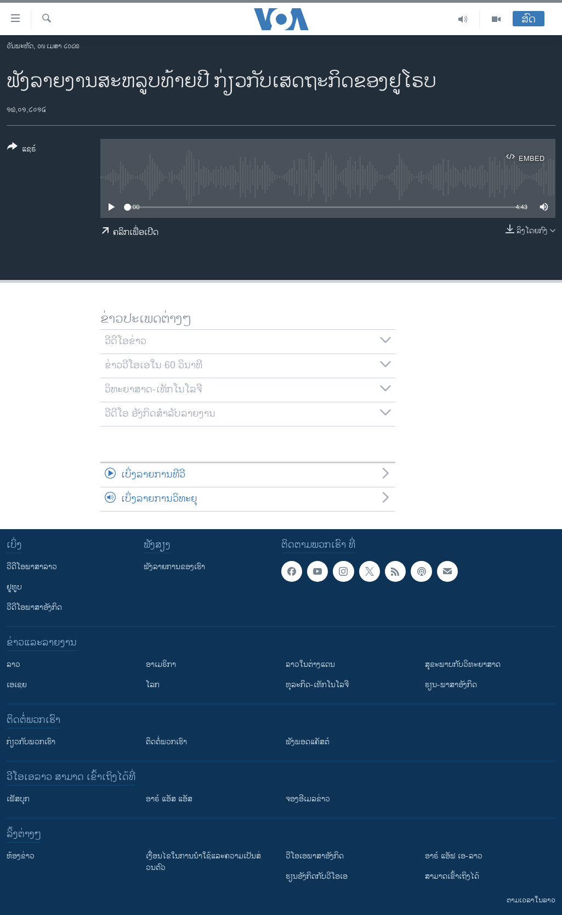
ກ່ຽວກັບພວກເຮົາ (31, 742)
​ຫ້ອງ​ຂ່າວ (21, 856)
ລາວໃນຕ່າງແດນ (310, 664)
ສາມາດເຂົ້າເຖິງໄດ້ (452, 876)
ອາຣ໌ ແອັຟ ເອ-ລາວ (453, 856)
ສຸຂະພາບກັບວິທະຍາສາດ (463, 664)
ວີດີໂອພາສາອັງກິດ (34, 607)
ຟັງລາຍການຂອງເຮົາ (174, 566)
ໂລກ (153, 685)
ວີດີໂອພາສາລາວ (32, 566)
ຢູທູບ (14, 587)
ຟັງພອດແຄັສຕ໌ (308, 742)
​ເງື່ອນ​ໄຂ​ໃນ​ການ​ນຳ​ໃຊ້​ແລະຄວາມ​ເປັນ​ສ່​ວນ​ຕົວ (203, 861)
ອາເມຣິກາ (161, 664)
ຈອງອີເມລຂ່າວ (308, 799)
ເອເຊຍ (17, 685)
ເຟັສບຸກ (18, 799)
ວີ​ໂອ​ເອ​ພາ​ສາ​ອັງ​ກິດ (315, 856)
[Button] (21, 150)
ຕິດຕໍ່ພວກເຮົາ (166, 742)
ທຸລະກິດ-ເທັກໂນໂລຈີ (317, 685)
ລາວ (13, 664)
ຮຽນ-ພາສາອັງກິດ (451, 685)
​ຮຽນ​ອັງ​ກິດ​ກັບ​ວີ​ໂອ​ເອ (317, 876)
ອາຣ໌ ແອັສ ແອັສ (169, 799)
